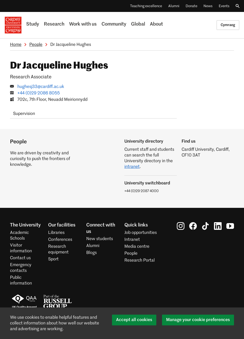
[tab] (42, 111)
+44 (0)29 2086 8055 (38, 93)
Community (114, 24)
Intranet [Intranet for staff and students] (132, 239)
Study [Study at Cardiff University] (32, 24)
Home (15, 45)
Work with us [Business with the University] (83, 24)
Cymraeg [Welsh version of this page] (228, 25)
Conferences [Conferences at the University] (60, 239)
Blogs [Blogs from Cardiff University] (91, 253)
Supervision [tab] (24, 114)
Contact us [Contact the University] (20, 258)
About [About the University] (156, 24)
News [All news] (208, 6)
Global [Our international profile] (138, 24)
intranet (132, 167)
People (35, 45)
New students (99, 239)
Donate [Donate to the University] (191, 6)
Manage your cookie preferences (198, 320)
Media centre (136, 246)
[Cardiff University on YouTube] (230, 226)
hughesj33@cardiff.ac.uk (40, 87)
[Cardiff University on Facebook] (193, 226)
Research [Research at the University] (54, 24)
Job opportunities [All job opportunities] (140, 233)
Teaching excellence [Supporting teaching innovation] (146, 6)
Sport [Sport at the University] (53, 259)
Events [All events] (224, 6)
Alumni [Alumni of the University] (173, 6)
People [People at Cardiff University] (130, 253)
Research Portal (139, 260)
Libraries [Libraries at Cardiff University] (56, 233)
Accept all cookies (134, 320)
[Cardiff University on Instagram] (180, 226)
